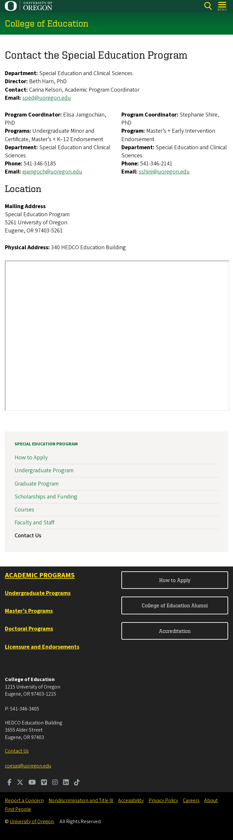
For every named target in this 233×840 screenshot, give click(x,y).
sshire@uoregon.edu (164, 172)
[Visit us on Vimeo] (44, 783)
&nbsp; (117, 336)
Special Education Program (46, 444)
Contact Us (28, 536)
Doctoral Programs (29, 629)
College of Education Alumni (175, 605)
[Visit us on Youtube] (32, 783)
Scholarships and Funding (46, 497)
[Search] (208, 6)
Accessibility (131, 800)
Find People (18, 809)
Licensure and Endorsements (42, 647)
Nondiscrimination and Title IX (81, 800)
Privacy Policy (163, 800)
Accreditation (175, 631)
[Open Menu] (222, 6)
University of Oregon (32, 821)
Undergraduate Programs (38, 593)
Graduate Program (37, 484)
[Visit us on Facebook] (9, 783)
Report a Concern (24, 800)
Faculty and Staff (34, 523)
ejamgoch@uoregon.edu (52, 172)
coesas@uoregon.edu (28, 765)
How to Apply (31, 458)
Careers (191, 800)
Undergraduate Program (44, 471)
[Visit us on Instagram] (55, 783)
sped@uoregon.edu (46, 98)
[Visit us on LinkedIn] (66, 783)
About (211, 800)
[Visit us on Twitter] (20, 783)
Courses (24, 510)
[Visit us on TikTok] (77, 783)
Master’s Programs (29, 611)
